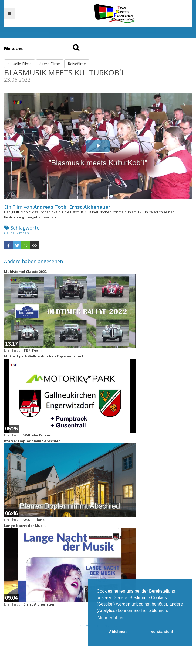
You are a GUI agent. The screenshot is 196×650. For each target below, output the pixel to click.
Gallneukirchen (16, 233)
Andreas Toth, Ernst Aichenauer (71, 207)
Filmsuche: (13, 48)
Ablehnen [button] (118, 632)
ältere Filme (49, 63)
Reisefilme (77, 63)
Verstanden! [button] (162, 632)
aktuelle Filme (20, 63)
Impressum (87, 625)
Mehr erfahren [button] (111, 618)
